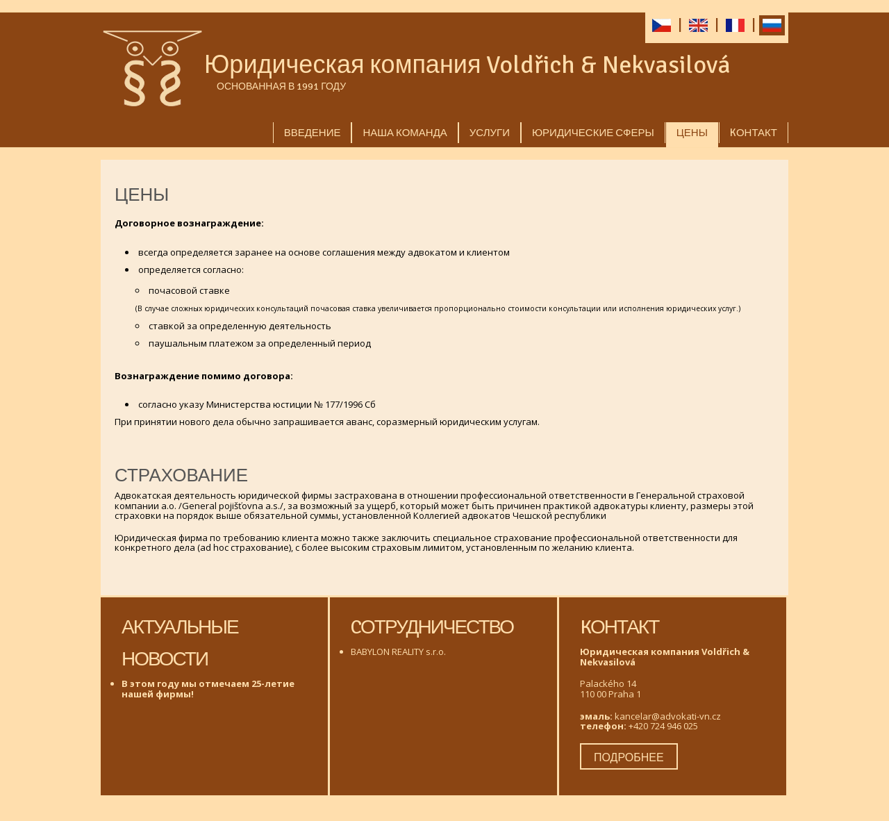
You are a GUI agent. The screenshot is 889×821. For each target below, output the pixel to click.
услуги (490, 132)
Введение (312, 132)
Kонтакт (753, 132)
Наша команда (405, 132)
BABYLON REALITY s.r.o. (398, 651)
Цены (692, 132)
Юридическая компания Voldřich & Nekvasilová (467, 65)
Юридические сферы (593, 132)
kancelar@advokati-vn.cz (668, 716)
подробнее (629, 758)
